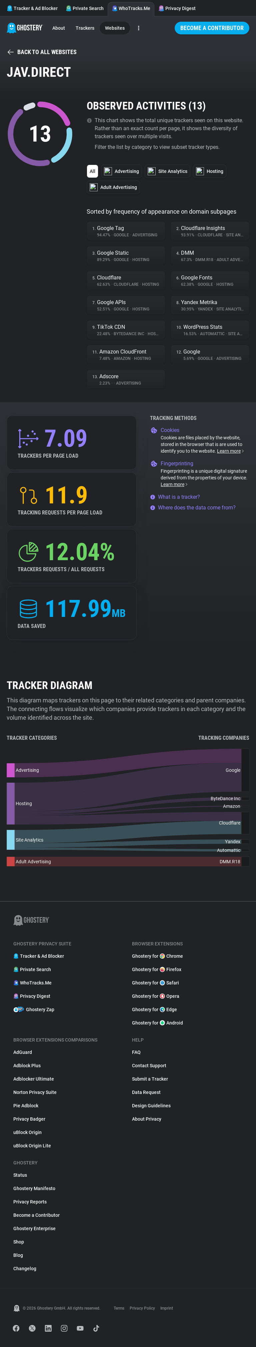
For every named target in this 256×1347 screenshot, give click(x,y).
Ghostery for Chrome (157, 956)
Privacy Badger (29, 1119)
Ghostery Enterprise (34, 1228)
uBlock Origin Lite (32, 1145)
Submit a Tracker (150, 1079)
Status (20, 1175)
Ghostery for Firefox (156, 969)
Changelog (24, 1268)
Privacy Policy (142, 1308)
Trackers (85, 28)
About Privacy (146, 1119)
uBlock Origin (27, 1132)
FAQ (136, 1052)
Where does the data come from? (193, 507)
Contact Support (149, 1065)
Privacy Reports (30, 1201)
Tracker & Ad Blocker (32, 8)
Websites (115, 28)
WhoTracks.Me (131, 8)
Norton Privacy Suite (35, 1092)
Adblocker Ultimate (33, 1079)
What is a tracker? (175, 497)
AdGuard (22, 1052)
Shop (18, 1242)
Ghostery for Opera (155, 996)
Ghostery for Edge (154, 1009)
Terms (119, 1308)
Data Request (146, 1092)
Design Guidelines (151, 1105)
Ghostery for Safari (155, 982)
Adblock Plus (27, 1065)
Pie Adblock (25, 1105)
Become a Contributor (212, 27)
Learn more (231, 451)
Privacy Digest (177, 8)
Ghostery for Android (157, 1023)
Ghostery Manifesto (34, 1188)
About (58, 28)
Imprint (166, 1308)
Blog (18, 1255)
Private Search (85, 8)
